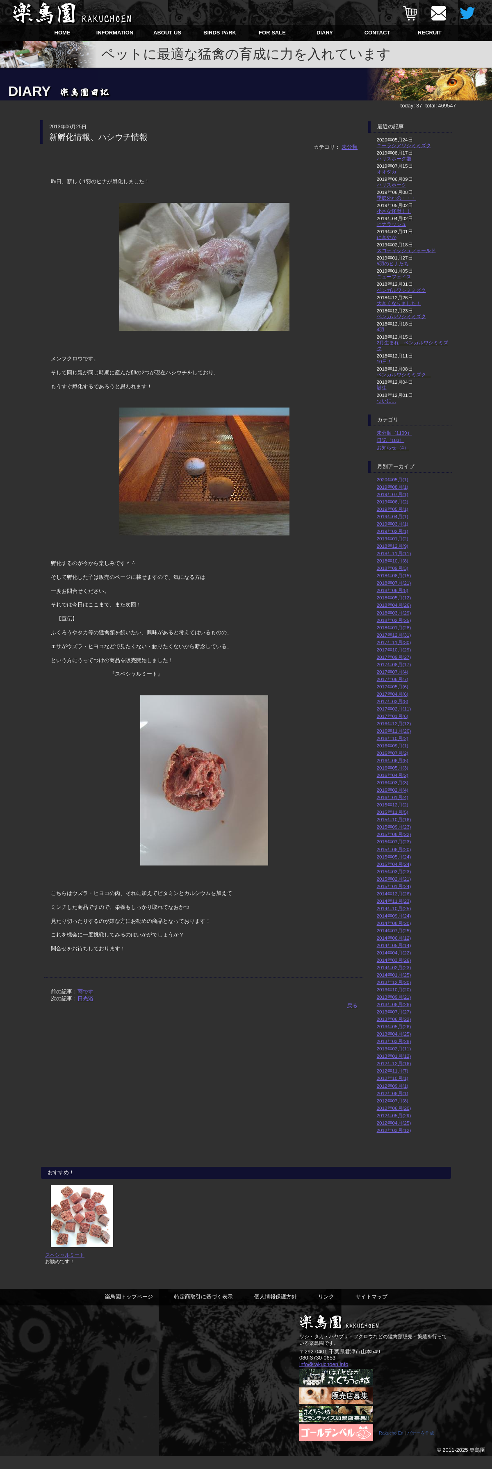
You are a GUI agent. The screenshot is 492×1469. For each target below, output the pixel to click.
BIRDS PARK (219, 33)
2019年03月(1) (392, 523)
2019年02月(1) (392, 531)
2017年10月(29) (394, 649)
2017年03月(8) (392, 701)
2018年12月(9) (392, 546)
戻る (352, 1005)
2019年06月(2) (392, 501)
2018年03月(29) (394, 612)
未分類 (350, 147)
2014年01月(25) (394, 974)
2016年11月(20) (394, 730)
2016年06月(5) (392, 760)
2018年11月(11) (394, 553)
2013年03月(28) (394, 1041)
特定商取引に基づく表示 (203, 1308)
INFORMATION (115, 33)
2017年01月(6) (392, 716)
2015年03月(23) (394, 871)
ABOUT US (167, 33)
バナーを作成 (420, 1445)
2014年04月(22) (394, 952)
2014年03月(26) (394, 960)
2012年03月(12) (394, 1130)
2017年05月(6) (392, 686)
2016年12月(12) (394, 723)
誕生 (382, 387)
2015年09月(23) (394, 826)
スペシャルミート (64, 1266)
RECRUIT (430, 33)
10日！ (384, 361)
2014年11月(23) (394, 901)
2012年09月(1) (392, 1086)
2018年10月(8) (392, 560)
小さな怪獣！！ (394, 211)
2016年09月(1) (392, 745)
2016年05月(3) (392, 767)
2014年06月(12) (394, 938)
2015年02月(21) (394, 878)
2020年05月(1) (392, 479)
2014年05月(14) (394, 945)
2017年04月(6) (392, 694)
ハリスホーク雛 (394, 158)
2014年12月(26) (394, 893)
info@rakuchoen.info (323, 1376)
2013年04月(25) (394, 1033)
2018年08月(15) (394, 575)
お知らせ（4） (393, 447)
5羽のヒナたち (393, 263)
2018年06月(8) (392, 590)
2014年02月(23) (394, 967)
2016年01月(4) (392, 797)
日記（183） (391, 440)
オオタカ (386, 171)
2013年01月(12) (394, 1056)
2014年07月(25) (394, 930)
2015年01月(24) (394, 886)
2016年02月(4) (392, 790)
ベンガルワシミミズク (401, 290)
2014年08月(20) (394, 923)
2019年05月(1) (392, 509)
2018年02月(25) (394, 620)
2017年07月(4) (392, 671)
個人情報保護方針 (275, 1308)
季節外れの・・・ (396, 197)
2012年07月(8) (392, 1100)
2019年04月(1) (392, 516)
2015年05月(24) (394, 856)
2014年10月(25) (394, 908)
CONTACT (377, 33)
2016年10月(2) (392, 738)
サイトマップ (371, 1308)
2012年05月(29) (394, 1115)
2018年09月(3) (392, 568)
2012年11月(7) (392, 1070)
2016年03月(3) (392, 782)
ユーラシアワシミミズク (404, 145)
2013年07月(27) (394, 1011)
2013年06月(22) (394, 1019)
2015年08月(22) (394, 834)
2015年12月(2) (392, 804)
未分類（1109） (394, 432)
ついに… (386, 400)
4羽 (381, 329)
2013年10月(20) (394, 989)
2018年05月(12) (394, 597)
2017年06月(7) (392, 679)
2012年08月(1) (392, 1093)
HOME (63, 33)
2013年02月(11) (394, 1048)
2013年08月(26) (394, 1004)
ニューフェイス (394, 276)
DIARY (325, 33)
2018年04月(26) (394, 605)
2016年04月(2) (392, 775)
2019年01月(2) (392, 538)
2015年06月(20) (394, 849)
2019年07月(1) (392, 494)
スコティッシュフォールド (406, 250)
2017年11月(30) (394, 642)
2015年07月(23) (394, 841)
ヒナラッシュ (391, 224)
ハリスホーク (391, 184)
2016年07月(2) (392, 753)
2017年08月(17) (394, 664)
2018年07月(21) (394, 582)
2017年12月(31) (394, 635)
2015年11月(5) (392, 812)
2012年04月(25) (394, 1122)
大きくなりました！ (399, 303)
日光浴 (85, 998)
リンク (326, 1308)
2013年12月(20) (394, 982)
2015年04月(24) (394, 864)
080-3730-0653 (317, 1370)
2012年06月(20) (394, 1108)
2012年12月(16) (394, 1063)
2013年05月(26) (394, 1026)
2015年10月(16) (394, 819)
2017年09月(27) (394, 657)
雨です (85, 991)
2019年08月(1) (392, 487)
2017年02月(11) (394, 708)
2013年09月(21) (394, 997)
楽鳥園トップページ (129, 1308)
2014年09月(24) (394, 915)
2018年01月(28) (394, 627)
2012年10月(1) (392, 1078)
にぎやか (386, 237)
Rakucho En (391, 1445)
